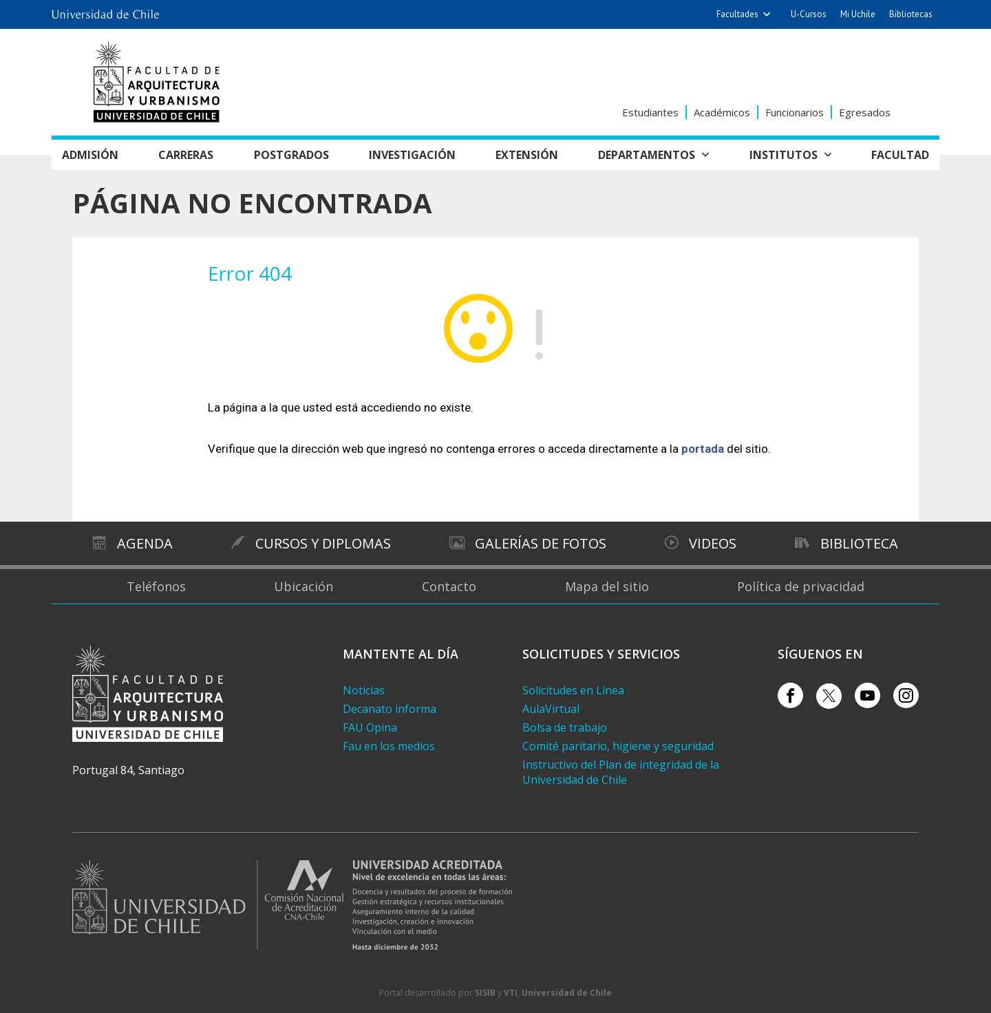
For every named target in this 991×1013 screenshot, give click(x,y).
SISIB (485, 993)
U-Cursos (809, 14)
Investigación (412, 154)
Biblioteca (859, 543)
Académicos (722, 112)
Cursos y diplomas (322, 543)
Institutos (783, 154)
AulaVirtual (550, 708)
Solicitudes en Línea (573, 690)
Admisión (90, 154)
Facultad (900, 154)
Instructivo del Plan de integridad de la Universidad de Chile (620, 772)
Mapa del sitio (607, 586)
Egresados (865, 112)
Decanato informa (389, 708)
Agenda (145, 543)
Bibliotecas (911, 14)
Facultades (737, 14)
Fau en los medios (389, 746)
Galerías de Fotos (540, 543)
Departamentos (646, 154)
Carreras (185, 154)
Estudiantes (650, 112)
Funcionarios (794, 112)
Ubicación (303, 586)
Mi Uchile (857, 14)
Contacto (449, 586)
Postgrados (291, 154)
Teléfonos (156, 586)
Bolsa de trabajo (564, 727)
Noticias (364, 690)
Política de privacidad (800, 586)
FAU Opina (370, 727)
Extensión (527, 154)
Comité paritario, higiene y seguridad (618, 746)
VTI (511, 993)
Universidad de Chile (567, 993)
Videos (712, 543)
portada (702, 449)
